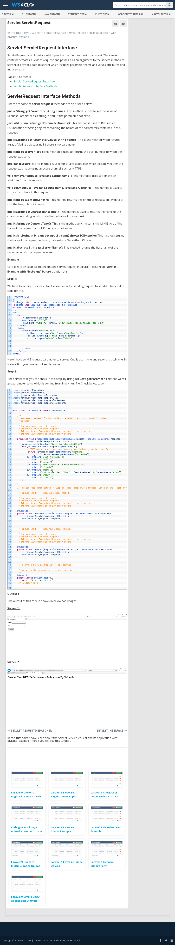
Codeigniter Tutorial (130, 14)
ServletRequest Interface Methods (35, 86)
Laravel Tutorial (161, 14)
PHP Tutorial (103, 14)
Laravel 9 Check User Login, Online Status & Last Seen (105, 796)
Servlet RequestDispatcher (29, 730)
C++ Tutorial (29, 14)
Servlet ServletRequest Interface (34, 81)
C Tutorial (8, 14)
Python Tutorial (78, 14)
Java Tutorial (52, 14)
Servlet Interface (112, 730)
